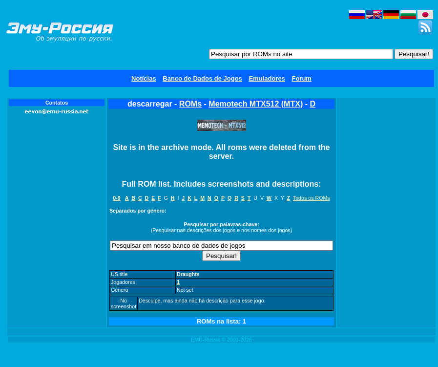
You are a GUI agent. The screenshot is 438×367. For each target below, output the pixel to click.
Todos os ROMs (311, 198)
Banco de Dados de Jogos (202, 78)
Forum (301, 78)
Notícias (143, 78)
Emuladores (267, 78)
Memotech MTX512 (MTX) (256, 104)
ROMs (190, 104)
